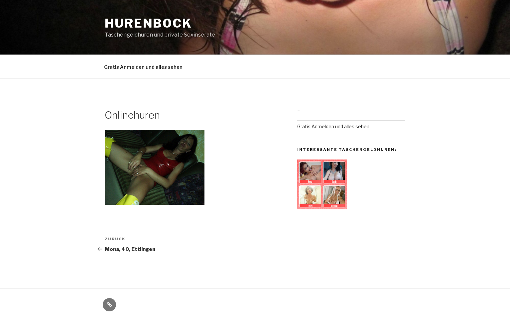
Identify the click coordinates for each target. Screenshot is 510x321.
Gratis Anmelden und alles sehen (143, 67)
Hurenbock (148, 23)
